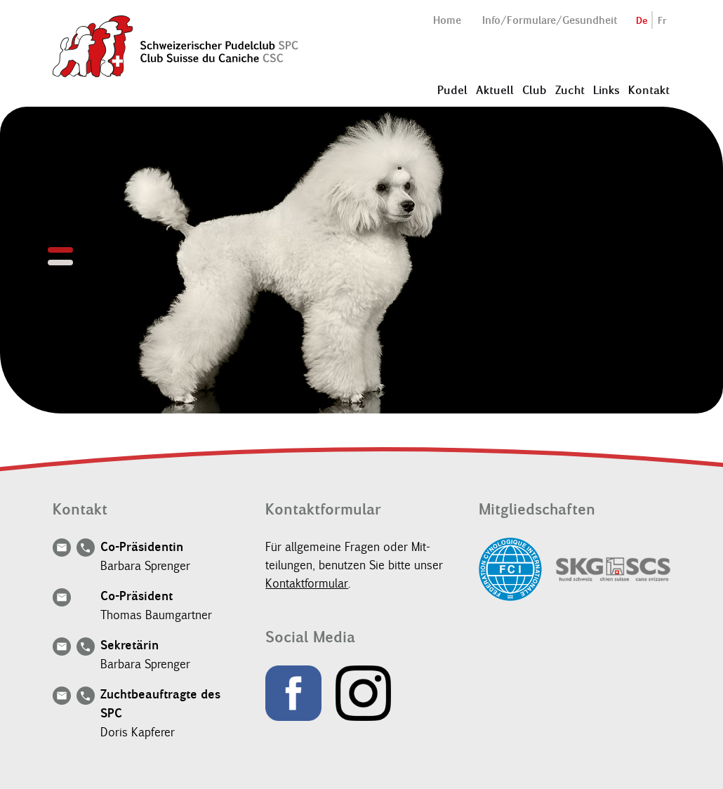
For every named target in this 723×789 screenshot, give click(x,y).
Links (606, 90)
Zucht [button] (570, 90)
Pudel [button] (452, 90)
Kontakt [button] (649, 90)
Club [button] (534, 90)
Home (447, 20)
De (642, 20)
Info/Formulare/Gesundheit (549, 20)
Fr (662, 20)
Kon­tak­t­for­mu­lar (306, 583)
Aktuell (495, 90)
